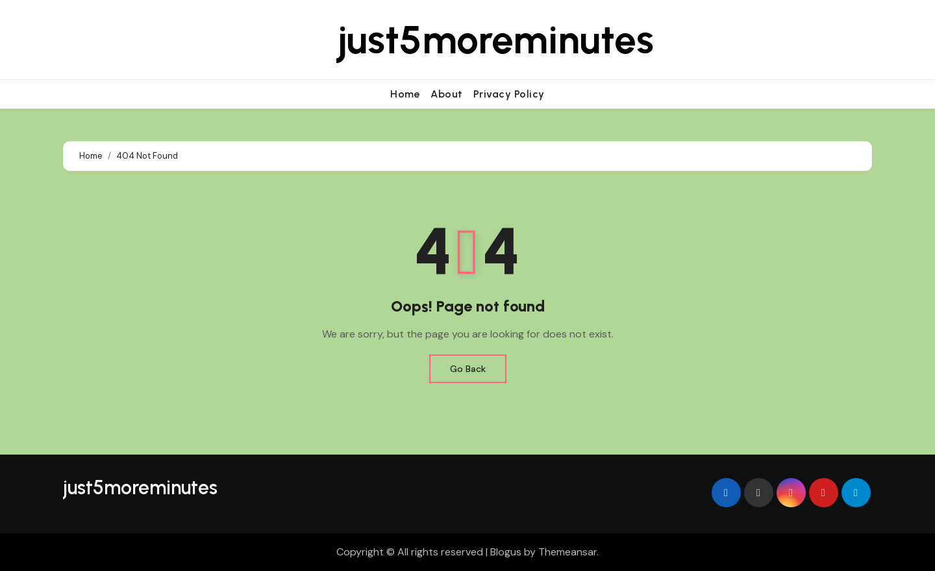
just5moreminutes (496, 39)
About (446, 94)
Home (405, 94)
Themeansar (567, 552)
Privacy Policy (509, 94)
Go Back (468, 369)
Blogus (505, 552)
